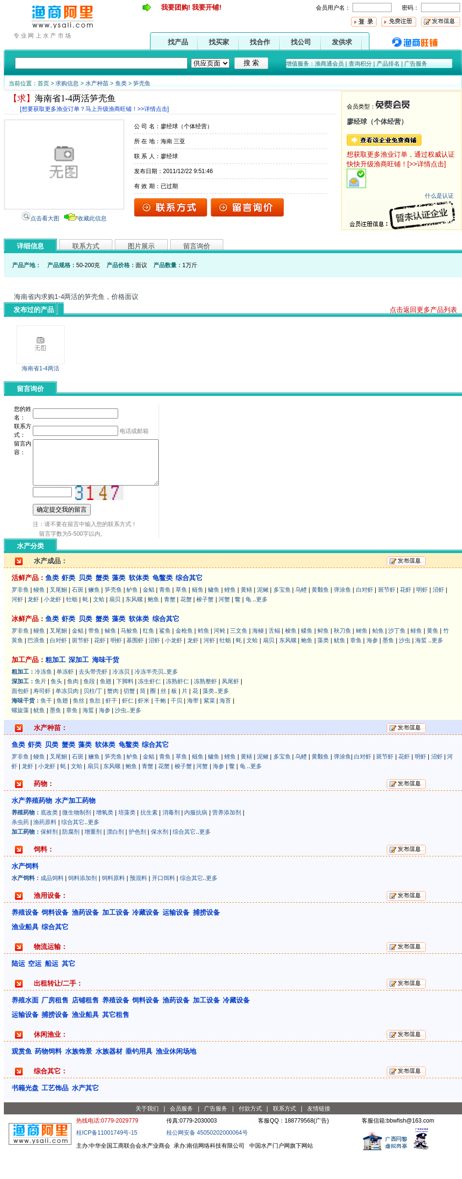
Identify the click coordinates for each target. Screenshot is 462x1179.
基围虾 (135, 666)
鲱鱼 (416, 656)
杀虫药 (20, 848)
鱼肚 (95, 726)
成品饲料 (52, 904)
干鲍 (160, 726)
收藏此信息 (92, 218)
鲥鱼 (361, 656)
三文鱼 (238, 656)
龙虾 (33, 625)
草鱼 (181, 615)
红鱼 (148, 656)
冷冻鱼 (43, 697)
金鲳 (148, 615)
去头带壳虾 (93, 697)
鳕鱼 (203, 656)
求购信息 (67, 83)
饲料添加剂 (82, 904)
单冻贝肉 (67, 717)
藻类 (323, 666)
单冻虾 (65, 697)
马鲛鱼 (129, 656)
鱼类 (121, 83)
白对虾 (364, 615)
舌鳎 (274, 656)
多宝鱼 (282, 615)
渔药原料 (44, 848)
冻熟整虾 (205, 707)
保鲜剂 (49, 857)
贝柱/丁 (92, 717)
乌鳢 (301, 615)
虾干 (111, 726)
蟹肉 (113, 717)
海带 (193, 726)
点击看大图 (44, 218)
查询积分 (360, 63)
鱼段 (89, 707)
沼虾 (438, 615)
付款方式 (250, 1134)
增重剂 (93, 857)
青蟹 (170, 625)
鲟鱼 (323, 656)
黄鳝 (246, 615)
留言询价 (196, 246)
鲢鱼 (198, 615)
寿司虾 (42, 717)
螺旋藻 (20, 736)
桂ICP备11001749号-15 (106, 1158)
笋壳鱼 (141, 83)
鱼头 (56, 707)
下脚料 (125, 707)
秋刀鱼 (342, 656)
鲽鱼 (307, 656)
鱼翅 (105, 707)
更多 (262, 625)
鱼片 (40, 707)
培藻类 (127, 838)
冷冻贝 (121, 697)
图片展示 (141, 246)
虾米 (143, 726)
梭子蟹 (205, 625)
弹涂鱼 (342, 615)
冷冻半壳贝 (149, 697)
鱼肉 (73, 707)
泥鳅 (263, 615)
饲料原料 (113, 904)
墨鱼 (388, 666)
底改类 (49, 838)
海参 (372, 666)
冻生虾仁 (149, 707)
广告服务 (415, 63)
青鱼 (165, 615)
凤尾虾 (230, 707)
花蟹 (186, 625)
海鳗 (258, 656)
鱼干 (46, 726)
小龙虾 (52, 625)
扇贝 (115, 625)
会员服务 (181, 1134)
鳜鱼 (94, 615)
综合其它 (72, 848)
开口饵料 (163, 904)
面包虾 (20, 717)
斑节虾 (386, 615)
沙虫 (404, 666)
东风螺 (134, 625)
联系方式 (85, 246)
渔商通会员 (329, 63)
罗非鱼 (20, 615)
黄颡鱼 (320, 615)
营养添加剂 (226, 838)
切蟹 (129, 717)
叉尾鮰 (58, 615)
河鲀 (219, 656)
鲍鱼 (153, 625)
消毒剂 (171, 838)
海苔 (225, 726)
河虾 (17, 625)
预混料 (138, 904)
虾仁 (128, 726)
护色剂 (137, 857)
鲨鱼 (165, 656)
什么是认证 (439, 195)
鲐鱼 (378, 656)
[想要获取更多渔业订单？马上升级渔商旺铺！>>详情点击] (94, 109)
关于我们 (147, 1134)
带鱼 (94, 656)
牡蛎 (72, 625)
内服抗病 (195, 838)
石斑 (77, 615)
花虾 (405, 615)
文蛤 (99, 625)
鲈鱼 (132, 615)
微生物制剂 (76, 838)
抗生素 (149, 838)
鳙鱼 (213, 615)
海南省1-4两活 (40, 368)
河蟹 (224, 625)
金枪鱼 (184, 656)
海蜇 (421, 666)
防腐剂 (71, 857)
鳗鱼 (39, 615)
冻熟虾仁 (177, 707)
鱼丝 (78, 726)
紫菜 (209, 726)
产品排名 (388, 63)
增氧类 (104, 838)
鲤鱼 (230, 615)
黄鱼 (432, 656)
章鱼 (356, 666)
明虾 (422, 615)
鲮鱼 (110, 656)
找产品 (178, 42)
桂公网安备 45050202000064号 (207, 1158)
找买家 (219, 42)
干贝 (176, 726)
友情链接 (318, 1134)
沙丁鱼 (397, 656)
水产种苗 (97, 83)
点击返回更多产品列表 (423, 309)
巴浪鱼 (36, 666)
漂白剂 (115, 857)
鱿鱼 (339, 666)
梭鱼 (291, 656)
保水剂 (159, 857)
